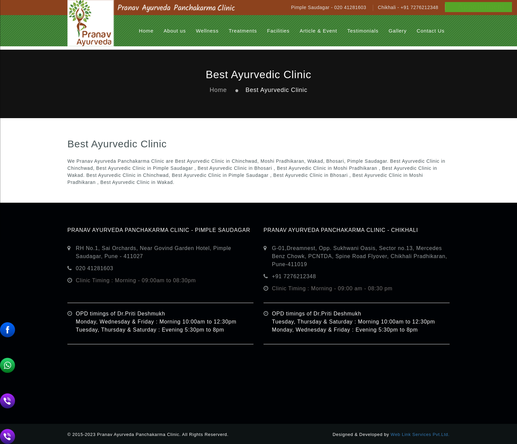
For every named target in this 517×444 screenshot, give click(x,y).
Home (218, 90)
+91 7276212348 (294, 276)
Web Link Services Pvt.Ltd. (420, 434)
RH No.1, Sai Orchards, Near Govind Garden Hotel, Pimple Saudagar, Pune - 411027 (153, 252)
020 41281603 (94, 268)
